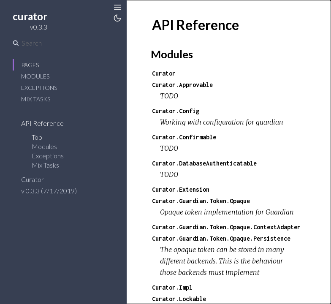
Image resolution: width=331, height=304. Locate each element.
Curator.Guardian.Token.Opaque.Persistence (221, 238)
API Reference (42, 123)
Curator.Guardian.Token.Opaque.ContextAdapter (226, 227)
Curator (32, 179)
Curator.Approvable (182, 84)
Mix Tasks (35, 99)
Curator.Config (175, 110)
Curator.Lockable (179, 298)
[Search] (58, 43)
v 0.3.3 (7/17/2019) (49, 191)
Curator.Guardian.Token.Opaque (201, 200)
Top (37, 137)
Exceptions (39, 87)
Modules (35, 76)
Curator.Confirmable (184, 137)
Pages (30, 64)
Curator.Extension (180, 189)
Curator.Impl (172, 287)
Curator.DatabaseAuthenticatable (204, 163)
